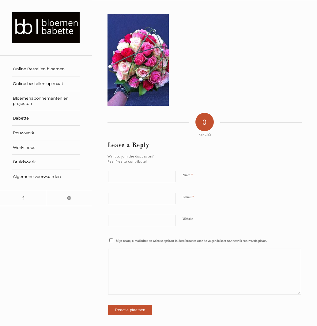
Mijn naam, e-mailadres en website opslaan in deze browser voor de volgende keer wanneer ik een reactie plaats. (191, 241)
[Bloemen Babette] (46, 27)
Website (188, 219)
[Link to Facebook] (23, 198)
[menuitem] (46, 69)
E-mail (188, 197)
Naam (188, 175)
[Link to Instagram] (69, 198)
